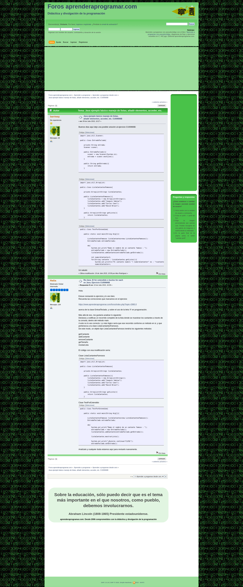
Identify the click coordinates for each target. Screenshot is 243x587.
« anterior (155, 102)
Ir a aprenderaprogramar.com (186, 17)
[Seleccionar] (89, 132)
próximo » (163, 102)
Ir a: (131, 476)
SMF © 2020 (114, 582)
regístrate (87, 24)
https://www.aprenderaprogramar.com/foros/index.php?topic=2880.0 (108, 304)
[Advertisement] (121, 68)
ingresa (79, 24)
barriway (55, 116)
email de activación (109, 24)
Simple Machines (126, 582)
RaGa (53, 280)
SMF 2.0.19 (105, 582)
